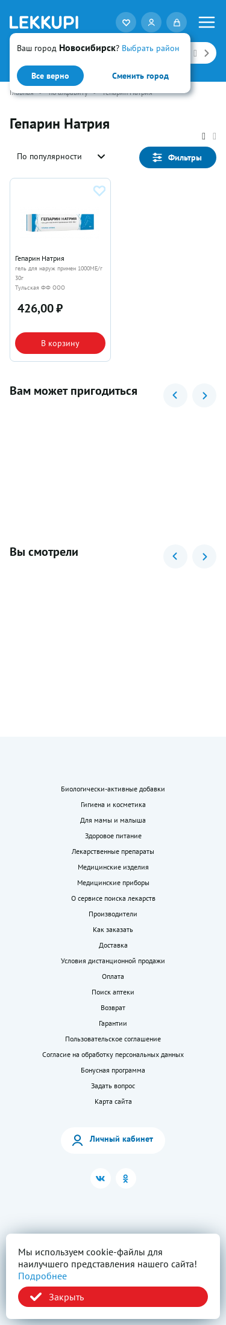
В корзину (60, 343)
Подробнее (42, 1276)
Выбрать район (151, 48)
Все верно (50, 75)
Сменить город (140, 75)
